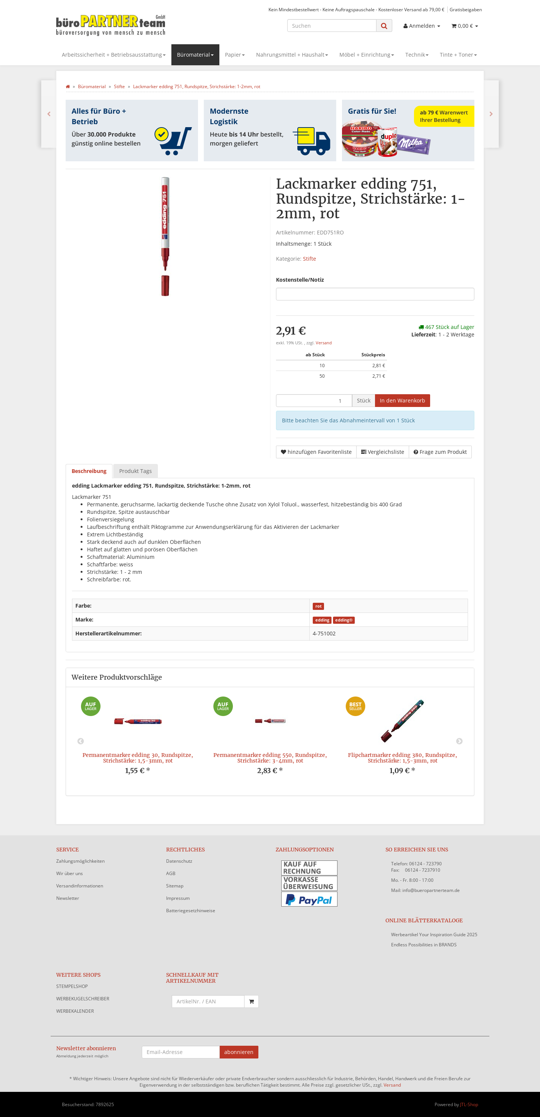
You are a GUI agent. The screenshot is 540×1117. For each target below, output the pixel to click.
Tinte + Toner (458, 54)
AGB (171, 873)
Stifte (309, 258)
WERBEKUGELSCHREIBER (82, 998)
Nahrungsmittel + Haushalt (292, 54)
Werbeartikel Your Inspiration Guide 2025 (434, 934)
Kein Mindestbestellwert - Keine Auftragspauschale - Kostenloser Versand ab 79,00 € (356, 9)
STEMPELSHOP (72, 986)
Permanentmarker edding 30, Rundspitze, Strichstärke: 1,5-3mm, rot (137, 758)
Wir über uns (69, 873)
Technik (417, 54)
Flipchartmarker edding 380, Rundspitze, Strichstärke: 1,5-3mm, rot (402, 758)
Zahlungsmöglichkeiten (80, 861)
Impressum (178, 898)
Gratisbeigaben (466, 9)
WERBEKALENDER (75, 1011)
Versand (324, 342)
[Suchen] (331, 25)
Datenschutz (179, 861)
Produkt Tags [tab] (135, 470)
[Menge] (314, 400)
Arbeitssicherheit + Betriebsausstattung (114, 54)
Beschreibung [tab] (89, 470)
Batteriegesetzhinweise (190, 910)
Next (459, 742)
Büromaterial (195, 54)
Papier (235, 54)
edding (322, 620)
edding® (343, 620)
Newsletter (67, 898)
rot (318, 606)
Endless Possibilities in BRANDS (424, 944)
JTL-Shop (469, 1104)
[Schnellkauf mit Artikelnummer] (208, 1001)
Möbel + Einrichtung (366, 54)
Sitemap (174, 886)
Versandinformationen (79, 886)
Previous (81, 742)
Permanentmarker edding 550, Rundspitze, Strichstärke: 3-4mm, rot (270, 758)
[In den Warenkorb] (402, 400)
